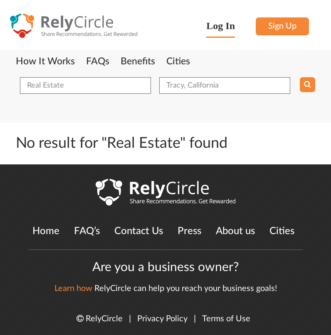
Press (189, 231)
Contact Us (138, 231)
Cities (178, 61)
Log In (220, 25)
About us (235, 231)
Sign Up (282, 26)
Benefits (138, 61)
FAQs (97, 61)
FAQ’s (87, 231)
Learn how (73, 288)
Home (45, 231)
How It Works (45, 61)
